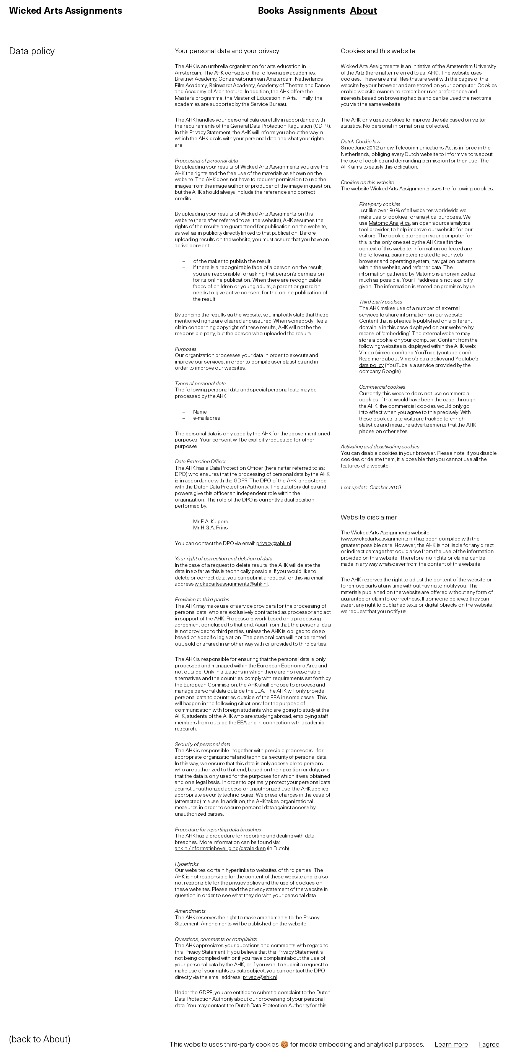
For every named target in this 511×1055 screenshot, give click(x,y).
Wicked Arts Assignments (65, 11)
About (363, 11)
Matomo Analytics (389, 223)
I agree (489, 1045)
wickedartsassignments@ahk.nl (231, 584)
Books (270, 11)
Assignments (316, 11)
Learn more (451, 1045)
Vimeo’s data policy (422, 359)
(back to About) (39, 1040)
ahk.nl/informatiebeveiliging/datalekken (220, 848)
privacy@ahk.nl (273, 543)
